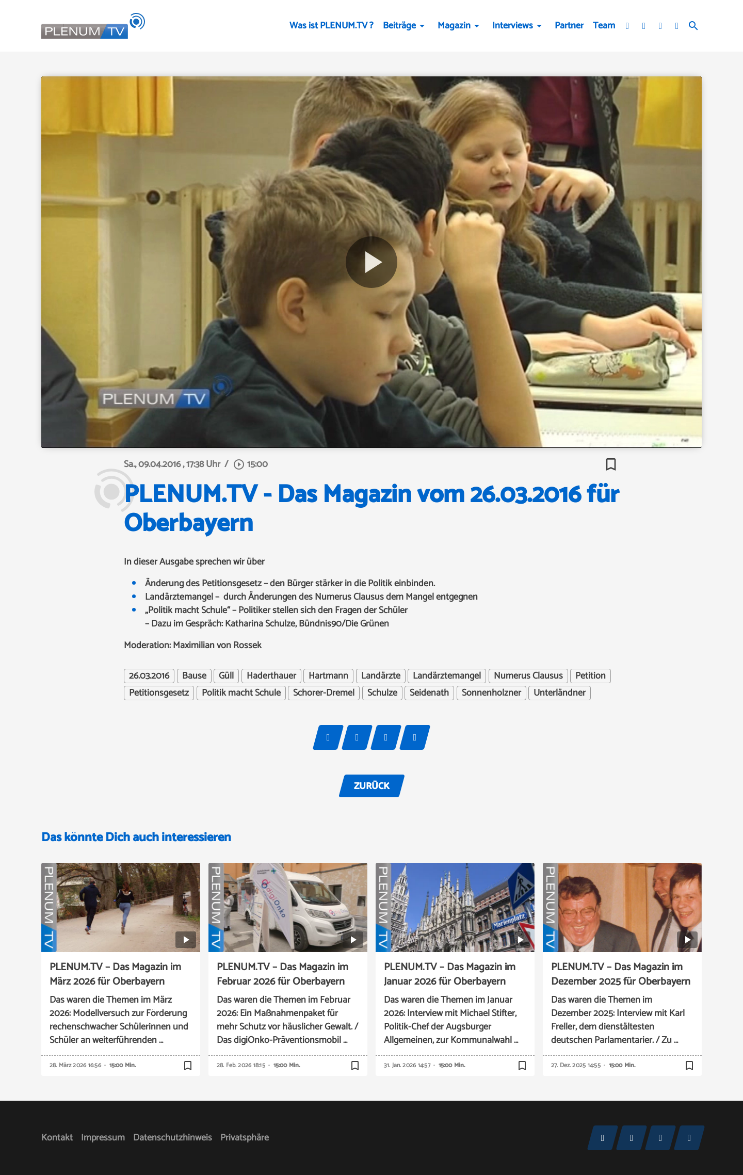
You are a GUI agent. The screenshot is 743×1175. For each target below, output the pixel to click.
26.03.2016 (149, 676)
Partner (569, 26)
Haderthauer (271, 676)
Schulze (382, 693)
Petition (590, 676)
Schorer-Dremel (323, 693)
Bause (194, 676)
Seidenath (429, 693)
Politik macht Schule (241, 693)
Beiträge (399, 26)
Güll (226, 676)
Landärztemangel (447, 676)
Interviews (512, 26)
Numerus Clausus (528, 676)
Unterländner (560, 693)
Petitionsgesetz (159, 693)
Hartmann (328, 676)
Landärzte (380, 676)
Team (604, 26)
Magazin (454, 26)
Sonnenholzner (491, 693)
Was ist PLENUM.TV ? (331, 26)
